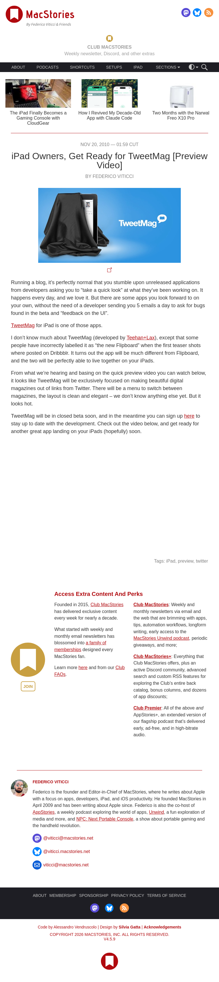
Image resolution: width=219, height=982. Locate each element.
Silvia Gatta (129, 927)
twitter (202, 561)
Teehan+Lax (141, 338)
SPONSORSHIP (93, 895)
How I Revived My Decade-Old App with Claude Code (109, 115)
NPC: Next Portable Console (104, 819)
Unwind (156, 812)
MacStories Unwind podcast (161, 638)
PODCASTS (47, 67)
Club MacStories (106, 604)
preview (185, 561)
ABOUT (18, 67)
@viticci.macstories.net (66, 851)
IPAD (138, 67)
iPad (170, 561)
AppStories (43, 812)
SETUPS (114, 67)
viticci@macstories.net (65, 864)
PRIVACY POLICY (127, 895)
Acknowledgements (162, 927)
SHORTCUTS (82, 67)
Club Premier (147, 708)
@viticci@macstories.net (68, 838)
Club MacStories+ (152, 656)
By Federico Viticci (109, 176)
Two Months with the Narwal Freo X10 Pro (180, 115)
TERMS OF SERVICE (166, 895)
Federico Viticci (50, 782)
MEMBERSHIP (62, 895)
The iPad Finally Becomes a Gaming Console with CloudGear (38, 118)
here (189, 416)
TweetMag (23, 325)
